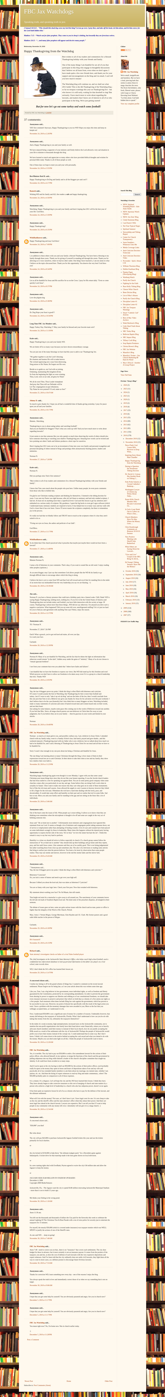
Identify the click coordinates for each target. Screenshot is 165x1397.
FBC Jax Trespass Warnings (129, 309)
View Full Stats (126, 375)
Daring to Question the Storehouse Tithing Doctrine (132, 468)
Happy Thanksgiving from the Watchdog (133, 462)
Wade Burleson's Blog (131, 323)
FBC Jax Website (129, 349)
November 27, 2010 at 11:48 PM (41, 549)
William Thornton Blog (131, 266)
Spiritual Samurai (129, 229)
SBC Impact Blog (129, 337)
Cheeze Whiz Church (130, 289)
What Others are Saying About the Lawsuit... (132, 549)
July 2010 (129, 582)
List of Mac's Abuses (130, 295)
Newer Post (29, 1381)
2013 (125, 425)
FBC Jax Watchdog (37, 733)
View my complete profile (130, 104)
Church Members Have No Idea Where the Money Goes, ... (132, 520)
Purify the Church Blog (131, 299)
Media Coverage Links (131, 247)
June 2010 (129, 585)
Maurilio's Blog (128, 352)
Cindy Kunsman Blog (130, 220)
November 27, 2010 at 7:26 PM (41, 459)
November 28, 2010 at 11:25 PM (41, 764)
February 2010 (131, 600)
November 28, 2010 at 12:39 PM (41, 645)
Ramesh (33, 191)
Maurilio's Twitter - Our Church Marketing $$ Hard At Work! (131, 358)
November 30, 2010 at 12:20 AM (41, 1042)
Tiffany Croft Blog (129, 340)
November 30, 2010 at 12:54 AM (41, 1109)
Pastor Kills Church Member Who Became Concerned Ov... (133, 502)
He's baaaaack (35, 939)
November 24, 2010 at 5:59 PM (41, 215)
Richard (33, 951)
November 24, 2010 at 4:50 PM (41, 198)
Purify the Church (129, 280)
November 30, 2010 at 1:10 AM (41, 1201)
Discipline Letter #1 (130, 301)
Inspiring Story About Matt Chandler (133, 456)
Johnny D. (34, 401)
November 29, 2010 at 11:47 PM (41, 973)
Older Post (108, 1381)
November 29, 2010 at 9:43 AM (41, 856)
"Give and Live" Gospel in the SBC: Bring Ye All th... (133, 557)
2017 (125, 410)
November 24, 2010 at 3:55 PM (41, 168)
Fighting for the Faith (130, 283)
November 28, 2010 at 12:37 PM (41, 613)
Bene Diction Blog (129, 292)
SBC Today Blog (129, 331)
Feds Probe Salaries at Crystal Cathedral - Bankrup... (133, 484)
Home (69, 1381)
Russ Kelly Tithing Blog (131, 286)
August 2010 (130, 578)
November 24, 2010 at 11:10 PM (41, 331)
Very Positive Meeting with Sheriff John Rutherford (131, 540)
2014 (125, 421)
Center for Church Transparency (129, 238)
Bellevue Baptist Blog (131, 334)
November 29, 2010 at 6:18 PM (41, 928)
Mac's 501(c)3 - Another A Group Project (131, 364)
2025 (125, 389)
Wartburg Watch (128, 277)
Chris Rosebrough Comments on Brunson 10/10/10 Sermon (132, 530)
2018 (125, 407)
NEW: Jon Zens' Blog (130, 217)
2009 (125, 608)
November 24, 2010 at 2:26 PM (41, 134)
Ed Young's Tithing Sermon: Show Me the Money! (132, 564)
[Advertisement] (68, 1360)
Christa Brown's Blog (130, 346)
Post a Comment (33, 1340)
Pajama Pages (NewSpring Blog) (129, 273)
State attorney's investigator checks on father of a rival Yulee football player (57, 954)
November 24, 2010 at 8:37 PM (41, 286)
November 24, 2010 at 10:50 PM (41, 316)
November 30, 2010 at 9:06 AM (41, 1285)
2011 (125, 432)
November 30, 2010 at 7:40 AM (41, 1238)
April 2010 (130, 593)
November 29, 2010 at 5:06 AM (41, 801)
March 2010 (130, 596)
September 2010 (132, 575)
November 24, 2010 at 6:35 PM (41, 230)
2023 (125, 396)
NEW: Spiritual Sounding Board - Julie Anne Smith (131, 207)
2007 (125, 615)
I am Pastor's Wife (129, 223)
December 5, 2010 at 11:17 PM (41, 1300)
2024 (125, 392)
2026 (125, 385)
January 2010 (131, 603)
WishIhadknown (36, 238)
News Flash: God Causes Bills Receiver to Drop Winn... (132, 448)
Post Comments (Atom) (42, 1385)
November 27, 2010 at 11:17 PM (41, 532)
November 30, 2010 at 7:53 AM (41, 1263)
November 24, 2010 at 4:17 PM (41, 183)
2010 (125, 435)
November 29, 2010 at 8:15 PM (41, 943)
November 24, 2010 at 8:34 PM (41, 269)
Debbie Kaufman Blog (131, 269)
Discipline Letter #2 (130, 304)
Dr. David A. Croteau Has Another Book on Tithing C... (132, 476)
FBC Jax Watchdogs (49, 11)
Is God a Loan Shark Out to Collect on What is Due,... (132, 511)
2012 (125, 428)
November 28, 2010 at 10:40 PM (41, 725)
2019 (125, 403)
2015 (125, 417)
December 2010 (131, 439)
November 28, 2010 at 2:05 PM (41, 680)
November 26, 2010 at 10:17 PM (41, 410)
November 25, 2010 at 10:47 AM (41, 393)
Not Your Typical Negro (131, 226)
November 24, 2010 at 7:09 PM (41, 244)
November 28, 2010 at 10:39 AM (41, 586)
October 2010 (131, 571)
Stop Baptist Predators (131, 343)
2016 (125, 414)
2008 (125, 611)
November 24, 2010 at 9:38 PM (41, 301)
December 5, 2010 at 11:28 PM (41, 1335)
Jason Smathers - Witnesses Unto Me (130, 243)
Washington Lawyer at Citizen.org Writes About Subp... (132, 493)
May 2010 (129, 589)
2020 (125, 399)
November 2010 (132, 442)
